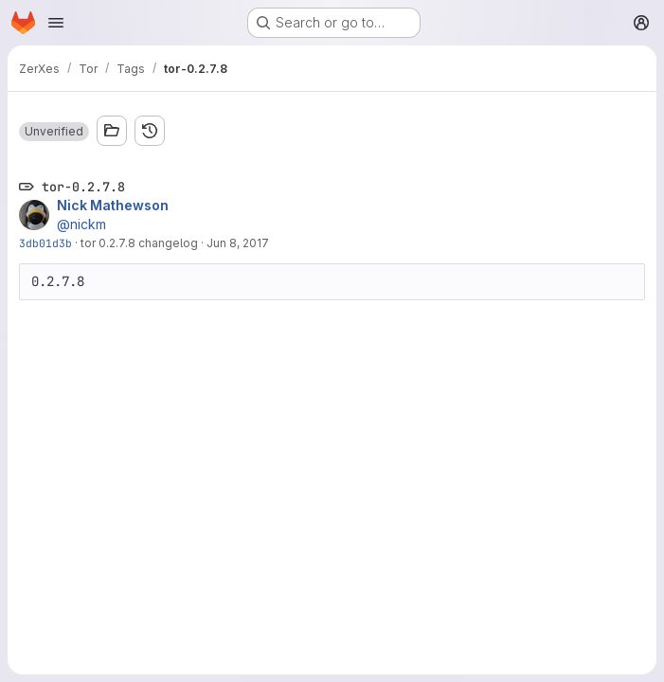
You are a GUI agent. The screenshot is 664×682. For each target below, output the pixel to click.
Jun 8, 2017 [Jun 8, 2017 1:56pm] (237, 243)
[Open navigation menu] (56, 23)
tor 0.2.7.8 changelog (139, 243)
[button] (54, 131)
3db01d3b (45, 243)
